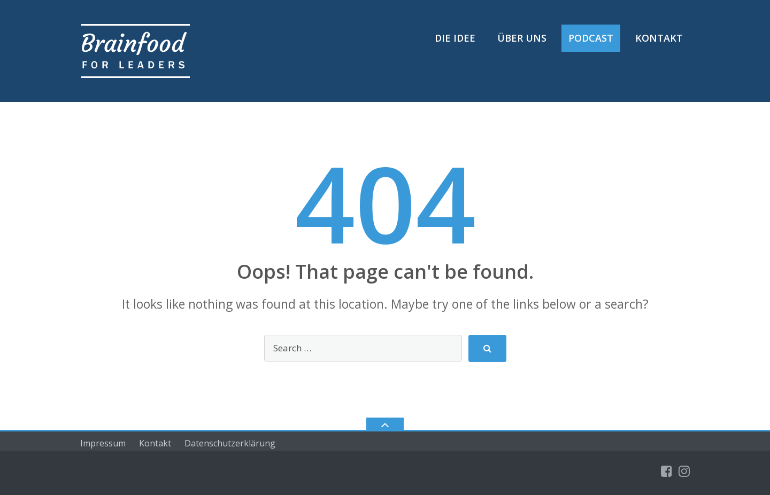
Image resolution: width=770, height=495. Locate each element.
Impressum (103, 443)
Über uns (521, 38)
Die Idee (455, 38)
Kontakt (659, 38)
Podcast (590, 38)
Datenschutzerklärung (229, 443)
